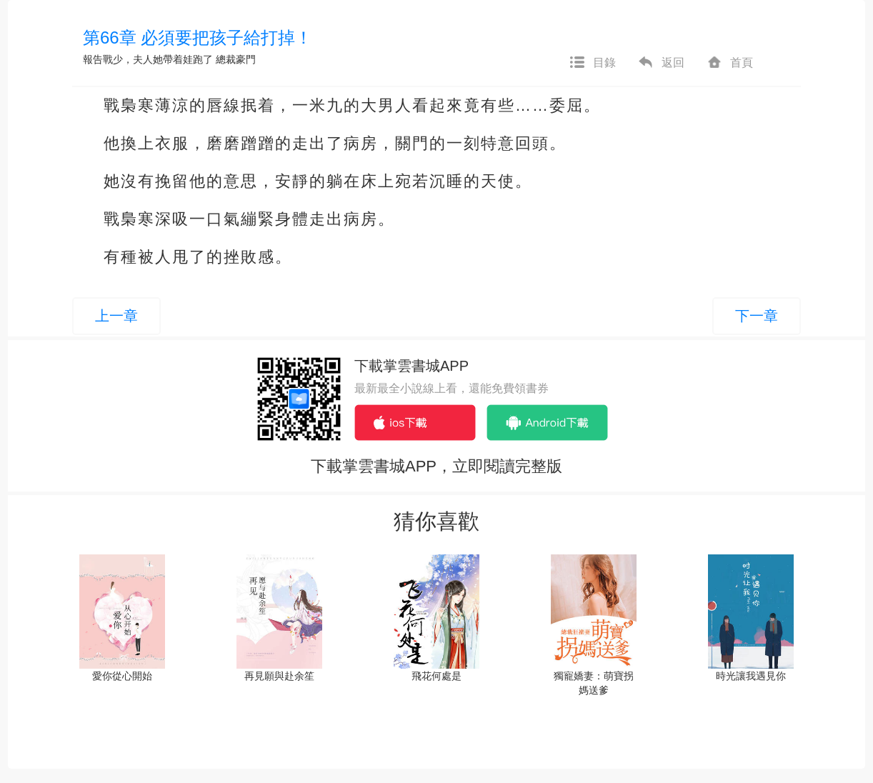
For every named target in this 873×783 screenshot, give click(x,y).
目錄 (592, 62)
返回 (660, 62)
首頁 (729, 62)
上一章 (116, 316)
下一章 (756, 316)
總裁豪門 (236, 59)
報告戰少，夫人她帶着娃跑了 (148, 59)
